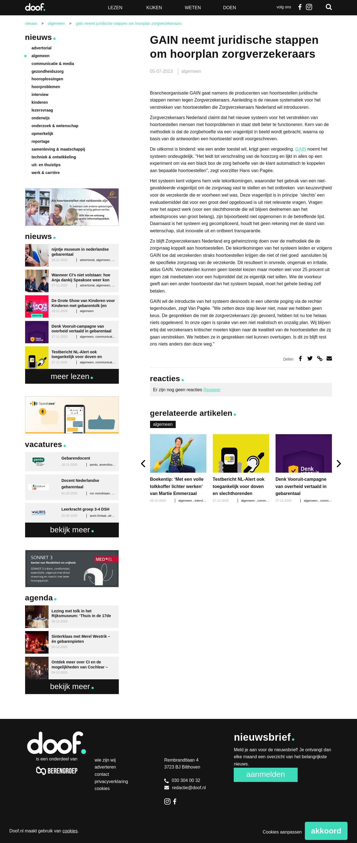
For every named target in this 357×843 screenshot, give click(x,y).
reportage (41, 141)
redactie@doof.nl (185, 787)
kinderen (40, 102)
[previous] (144, 464)
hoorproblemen (46, 86)
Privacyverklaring (111, 781)
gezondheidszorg (48, 71)
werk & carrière (46, 172)
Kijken (154, 7)
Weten (193, 7)
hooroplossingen (47, 79)
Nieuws (38, 37)
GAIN (300, 149)
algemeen (191, 71)
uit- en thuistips (46, 165)
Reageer (211, 389)
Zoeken (329, 7)
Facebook (300, 7)
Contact (102, 774)
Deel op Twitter (310, 358)
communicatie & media (53, 63)
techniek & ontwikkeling (54, 157)
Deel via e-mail (329, 358)
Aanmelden (265, 774)
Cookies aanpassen (282, 832)
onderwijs (41, 118)
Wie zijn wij (105, 760)
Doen (229, 7)
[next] (338, 464)
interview (201, 500)
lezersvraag (42, 110)
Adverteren (105, 767)
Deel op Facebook (300, 358)
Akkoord (326, 831)
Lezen (115, 7)
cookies (70, 830)
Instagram (309, 7)
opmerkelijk (42, 133)
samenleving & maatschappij (58, 149)
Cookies (102, 788)
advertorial (42, 48)
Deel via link (319, 358)
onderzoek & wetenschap (55, 126)
